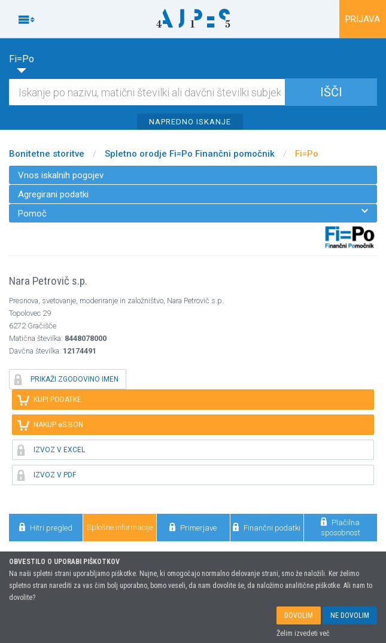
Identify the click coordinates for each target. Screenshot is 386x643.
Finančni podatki (266, 527)
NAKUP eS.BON (50, 425)
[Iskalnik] (193, 92)
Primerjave (193, 527)
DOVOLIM (298, 618)
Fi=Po (306, 153)
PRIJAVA (362, 19)
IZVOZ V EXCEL (51, 450)
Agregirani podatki (53, 194)
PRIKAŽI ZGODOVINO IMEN (66, 379)
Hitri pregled (45, 527)
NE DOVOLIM (349, 618)
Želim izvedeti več (303, 636)
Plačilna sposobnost (340, 527)
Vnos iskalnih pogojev (61, 175)
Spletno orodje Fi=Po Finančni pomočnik (190, 153)
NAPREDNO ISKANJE (190, 121)
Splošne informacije (120, 527)
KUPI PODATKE (49, 400)
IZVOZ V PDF (46, 475)
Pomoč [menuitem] (193, 213)
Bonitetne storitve (46, 153)
